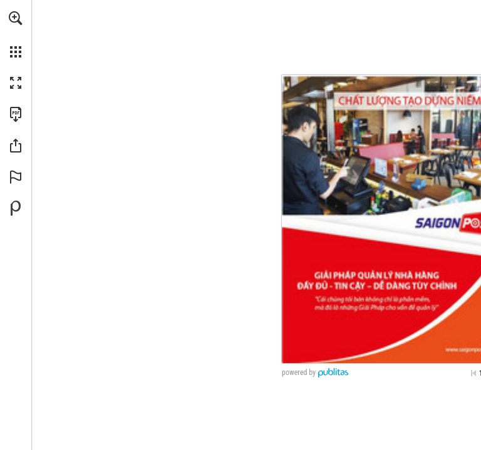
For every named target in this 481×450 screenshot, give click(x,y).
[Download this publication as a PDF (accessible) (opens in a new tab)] (15, 114)
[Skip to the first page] (473, 373)
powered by (299, 372)
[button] (15, 18)
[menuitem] (15, 34)
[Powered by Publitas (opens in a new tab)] (15, 208)
